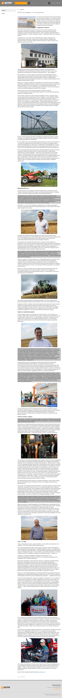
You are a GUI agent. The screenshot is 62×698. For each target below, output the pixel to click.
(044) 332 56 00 (58, 688)
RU (49, 3)
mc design (59, 695)
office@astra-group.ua (57, 689)
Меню (32, 3)
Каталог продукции (21, 3)
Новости (4, 10)
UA (46, 3)
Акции (3, 13)
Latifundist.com (41, 672)
